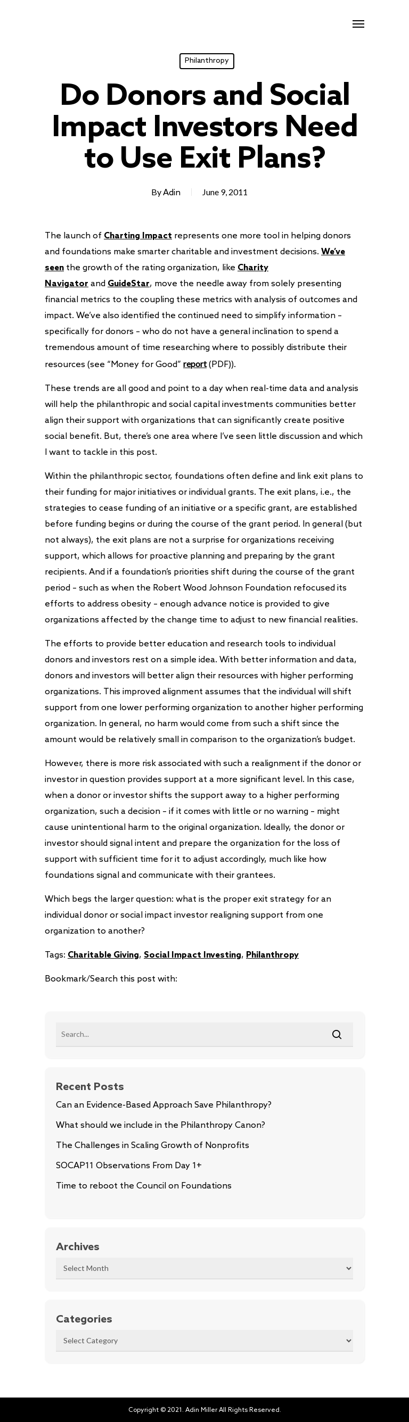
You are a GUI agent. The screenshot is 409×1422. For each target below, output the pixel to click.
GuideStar (129, 284)
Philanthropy (207, 60)
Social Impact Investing (192, 955)
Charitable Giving (103, 955)
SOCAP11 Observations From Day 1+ (129, 1166)
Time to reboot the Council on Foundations (144, 1186)
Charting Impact (138, 236)
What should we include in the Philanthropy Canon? (160, 1125)
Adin (172, 193)
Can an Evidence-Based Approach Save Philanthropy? (164, 1105)
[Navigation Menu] (358, 23)
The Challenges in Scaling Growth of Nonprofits (152, 1146)
